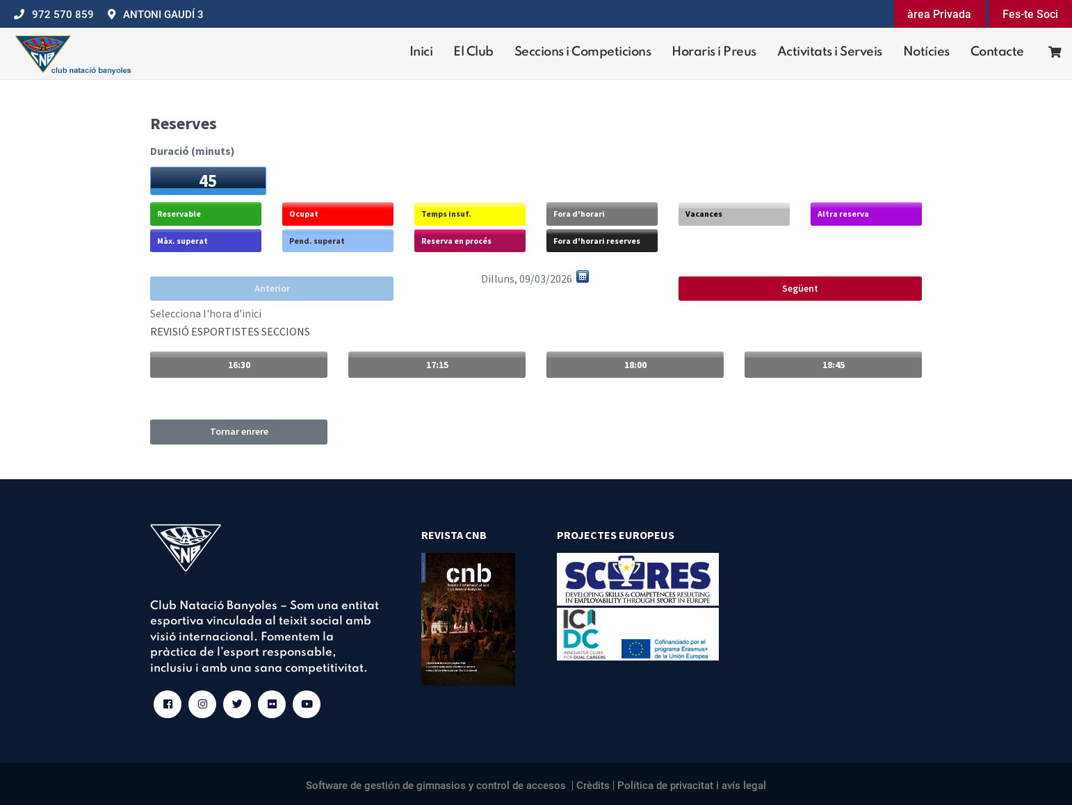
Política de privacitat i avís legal (691, 785)
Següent (800, 288)
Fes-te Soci (1030, 14)
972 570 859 (63, 14)
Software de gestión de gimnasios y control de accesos (436, 785)
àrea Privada (939, 14)
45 (208, 180)
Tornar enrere (239, 431)
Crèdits (593, 785)
